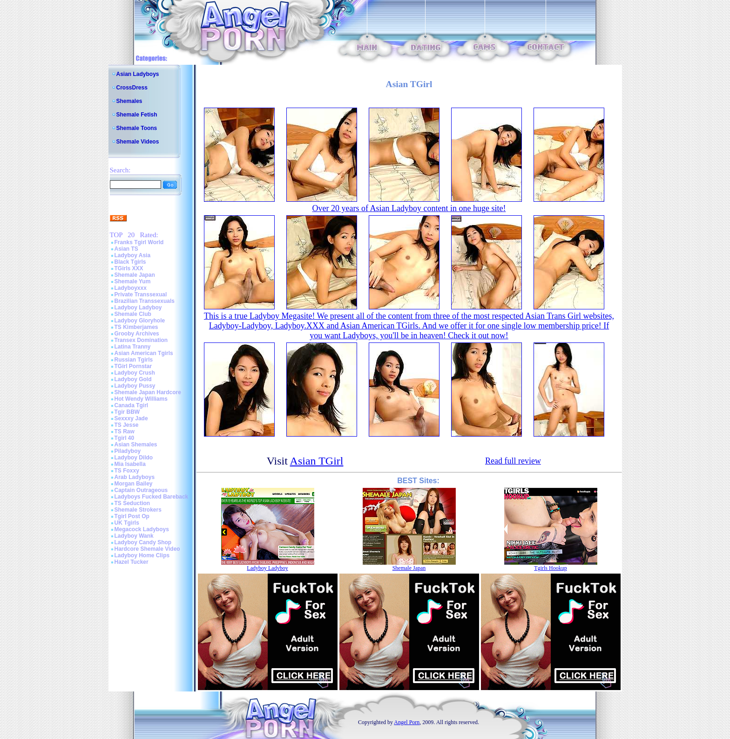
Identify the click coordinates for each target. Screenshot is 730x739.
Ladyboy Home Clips (142, 555)
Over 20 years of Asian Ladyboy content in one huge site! (409, 208)
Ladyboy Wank (134, 536)
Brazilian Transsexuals (145, 301)
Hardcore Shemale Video (147, 549)
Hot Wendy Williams (141, 399)
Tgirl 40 (125, 438)
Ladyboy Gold (133, 379)
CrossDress (132, 87)
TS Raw (125, 431)
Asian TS (126, 249)
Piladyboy (128, 451)
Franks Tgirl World (139, 242)
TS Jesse (127, 425)
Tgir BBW (127, 412)
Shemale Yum (133, 281)
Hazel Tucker (132, 562)
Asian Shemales (136, 444)
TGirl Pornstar (133, 366)
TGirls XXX (129, 268)
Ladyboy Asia (133, 255)
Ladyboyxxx (131, 288)
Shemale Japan (135, 275)
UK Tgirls (127, 523)
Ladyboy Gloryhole (140, 320)
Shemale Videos (137, 141)
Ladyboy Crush (135, 373)
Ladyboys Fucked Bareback (152, 496)
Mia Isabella (130, 464)
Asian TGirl (317, 461)
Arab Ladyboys (135, 477)
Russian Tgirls (134, 359)
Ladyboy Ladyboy (138, 307)
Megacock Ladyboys (142, 529)
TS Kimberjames (136, 327)
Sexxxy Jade (131, 418)
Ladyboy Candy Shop (143, 542)
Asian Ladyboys (137, 74)
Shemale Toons (136, 128)
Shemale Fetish (136, 114)
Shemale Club (133, 314)
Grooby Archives (137, 333)
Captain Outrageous (141, 490)
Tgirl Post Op (132, 516)
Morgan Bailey (134, 483)
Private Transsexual (141, 294)
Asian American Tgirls (144, 353)
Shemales (129, 101)
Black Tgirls (130, 262)
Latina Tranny (133, 346)
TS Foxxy (127, 470)
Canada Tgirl (132, 405)
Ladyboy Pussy (135, 386)
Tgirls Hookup (550, 568)
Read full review (513, 460)
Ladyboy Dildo (134, 457)
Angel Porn (406, 722)
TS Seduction (132, 503)
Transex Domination (141, 340)
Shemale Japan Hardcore (148, 392)
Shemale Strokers (138, 509)
